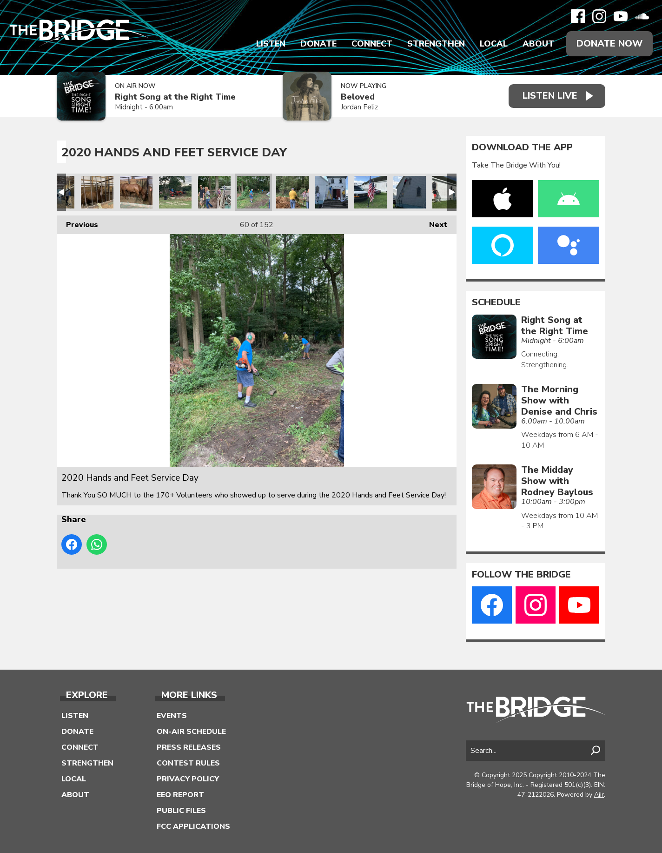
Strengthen (436, 43)
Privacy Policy (188, 779)
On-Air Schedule (191, 731)
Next (433, 222)
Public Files (181, 811)
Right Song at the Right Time (175, 97)
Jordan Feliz (359, 107)
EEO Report (180, 795)
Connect (371, 43)
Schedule (496, 302)
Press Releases (189, 747)
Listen (270, 43)
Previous (77, 222)
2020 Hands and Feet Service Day (97, 192)
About (538, 43)
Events (172, 716)
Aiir (599, 794)
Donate (318, 43)
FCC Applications (193, 826)
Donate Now (609, 43)
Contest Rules (188, 763)
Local (494, 43)
